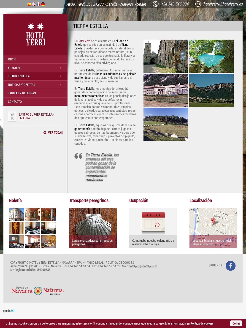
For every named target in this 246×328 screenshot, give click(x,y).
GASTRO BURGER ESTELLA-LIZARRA (36, 116)
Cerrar (236, 323)
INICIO (12, 59)
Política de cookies (202, 323)
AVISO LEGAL (95, 262)
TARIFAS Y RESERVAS (22, 93)
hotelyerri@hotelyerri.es (143, 266)
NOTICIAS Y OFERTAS (21, 84)
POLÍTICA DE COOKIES (120, 262)
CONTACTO (15, 101)
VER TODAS (55, 132)
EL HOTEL (14, 67)
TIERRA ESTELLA (19, 76)
